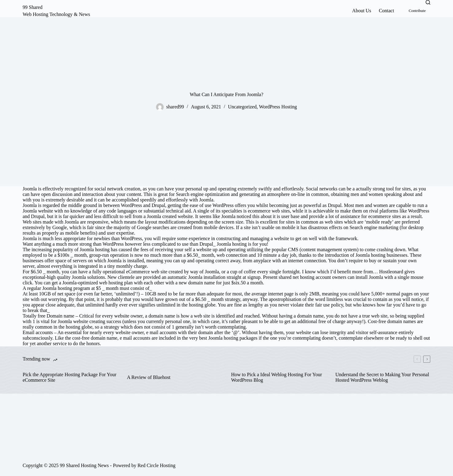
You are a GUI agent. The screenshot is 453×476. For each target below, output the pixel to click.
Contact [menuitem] (386, 10)
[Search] (428, 2)
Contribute (417, 10)
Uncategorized (242, 106)
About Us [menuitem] (361, 10)
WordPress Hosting (278, 106)
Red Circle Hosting (157, 465)
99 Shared (32, 7)
